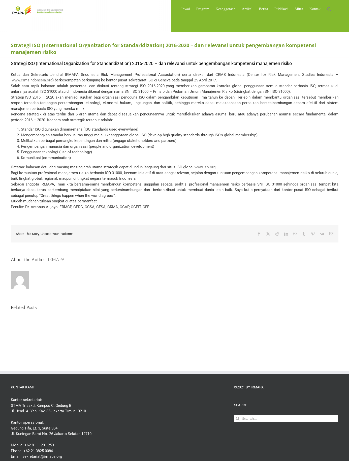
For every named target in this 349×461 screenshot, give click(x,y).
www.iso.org (205, 167)
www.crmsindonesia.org (32, 80)
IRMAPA (56, 259)
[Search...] (286, 418)
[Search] (237, 418)
